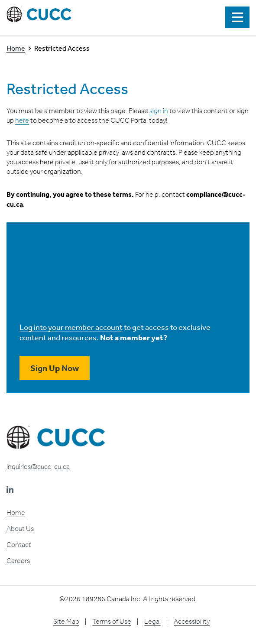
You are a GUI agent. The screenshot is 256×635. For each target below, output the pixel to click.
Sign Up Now (54, 368)
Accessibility (192, 621)
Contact (18, 545)
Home (15, 48)
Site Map (66, 621)
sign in (158, 111)
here (22, 120)
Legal (152, 621)
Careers (18, 561)
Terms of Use (111, 621)
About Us (20, 528)
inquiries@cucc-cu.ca (38, 466)
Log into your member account (71, 327)
